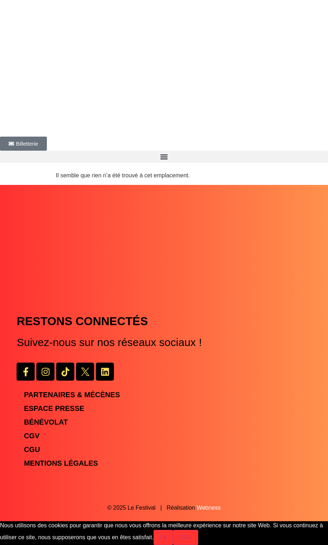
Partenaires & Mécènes (72, 395)
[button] (164, 157)
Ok (163, 537)
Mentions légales (61, 463)
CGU (32, 449)
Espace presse (54, 408)
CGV (31, 436)
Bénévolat (46, 422)
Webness (209, 508)
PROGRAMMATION (26, 132)
